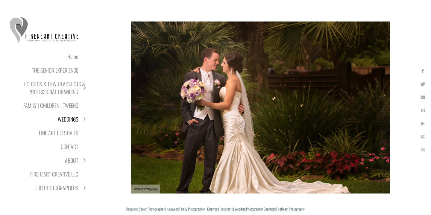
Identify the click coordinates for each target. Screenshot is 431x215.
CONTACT (69, 146)
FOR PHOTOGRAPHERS (56, 188)
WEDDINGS (68, 119)
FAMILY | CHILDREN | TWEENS (50, 105)
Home (72, 56)
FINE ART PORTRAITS (58, 133)
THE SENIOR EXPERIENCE (55, 70)
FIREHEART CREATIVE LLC (54, 174)
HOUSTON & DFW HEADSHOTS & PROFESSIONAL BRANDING (54, 88)
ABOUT (71, 160)
